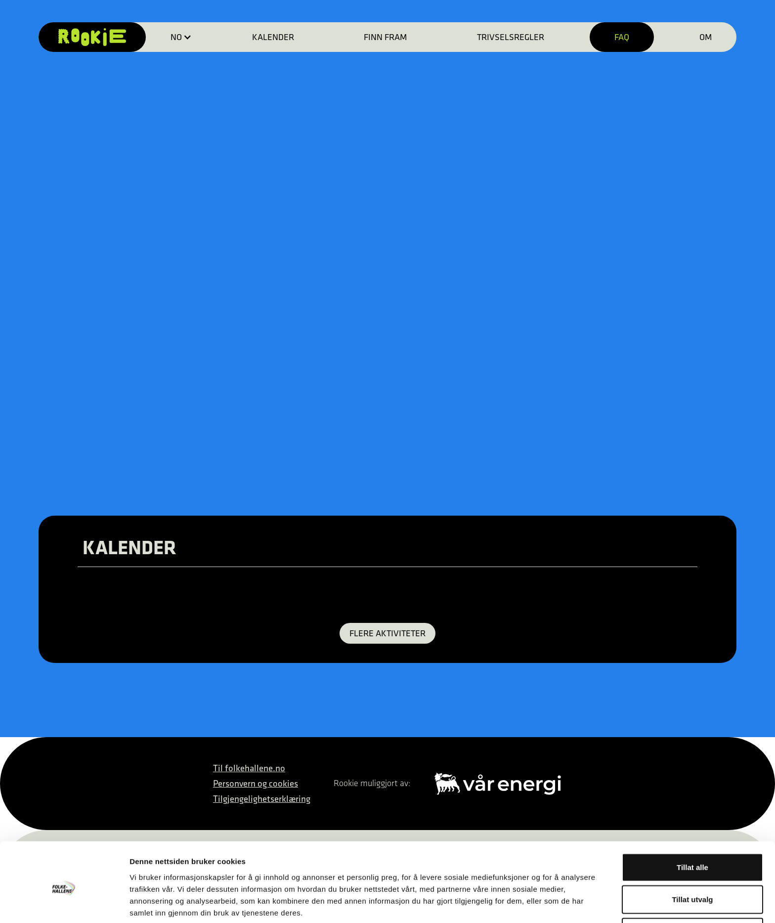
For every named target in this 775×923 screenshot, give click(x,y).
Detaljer (526, 903)
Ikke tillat (692, 890)
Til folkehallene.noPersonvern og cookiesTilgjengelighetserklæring (261, 783)
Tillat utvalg (692, 858)
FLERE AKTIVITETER (387, 633)
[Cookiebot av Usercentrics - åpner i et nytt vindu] (64, 903)
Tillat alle (692, 826)
